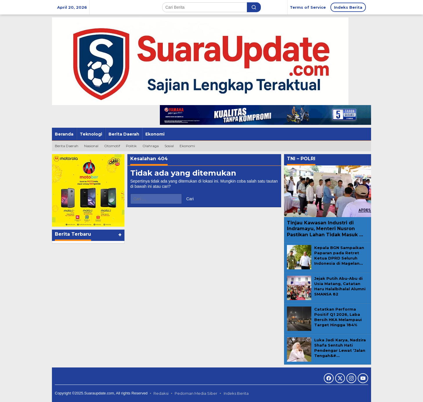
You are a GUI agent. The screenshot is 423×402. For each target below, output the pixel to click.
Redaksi (161, 393)
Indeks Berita (236, 393)
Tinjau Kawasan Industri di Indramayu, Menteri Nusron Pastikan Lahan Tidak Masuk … (325, 229)
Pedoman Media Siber (196, 393)
